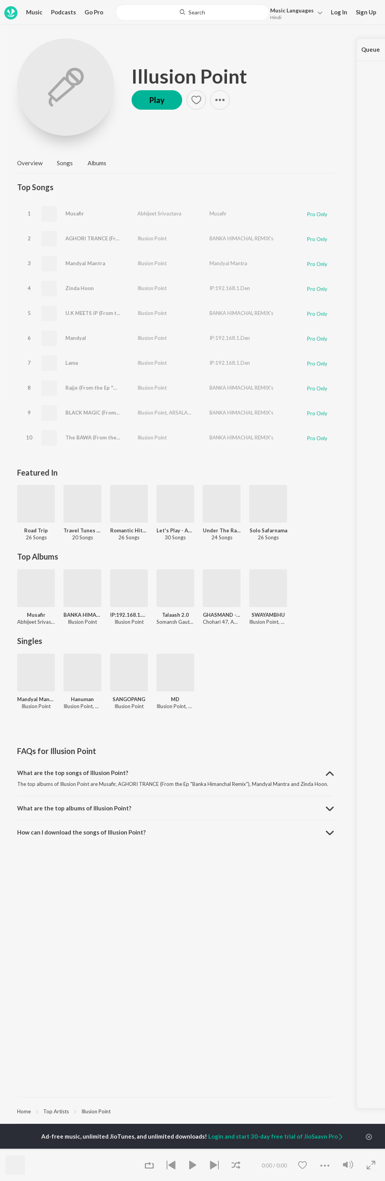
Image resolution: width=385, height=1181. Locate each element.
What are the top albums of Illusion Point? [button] (74, 808)
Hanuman (82, 699)
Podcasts (63, 12)
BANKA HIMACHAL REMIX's (241, 238)
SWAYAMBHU (268, 615)
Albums (97, 162)
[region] (175, 1111)
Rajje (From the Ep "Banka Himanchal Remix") (120, 388)
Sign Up (366, 12)
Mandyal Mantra (85, 263)
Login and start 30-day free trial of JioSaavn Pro (276, 1136)
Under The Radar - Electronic (222, 530)
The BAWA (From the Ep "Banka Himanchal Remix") (127, 437)
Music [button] (34, 12)
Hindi (275, 17)
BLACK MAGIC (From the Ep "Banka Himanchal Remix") (131, 412)
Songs (65, 162)
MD (175, 699)
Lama (71, 363)
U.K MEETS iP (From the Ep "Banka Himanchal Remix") (130, 313)
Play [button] (157, 100)
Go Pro (93, 12)
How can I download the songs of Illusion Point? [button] (81, 832)
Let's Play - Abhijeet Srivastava (175, 530)
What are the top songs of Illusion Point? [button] (72, 772)
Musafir (74, 213)
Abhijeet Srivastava (159, 213)
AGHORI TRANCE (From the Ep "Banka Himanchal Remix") (135, 238)
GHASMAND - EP (222, 615)
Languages (292, 10)
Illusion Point (189, 76)
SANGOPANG (129, 699)
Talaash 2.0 (175, 615)
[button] (294, 13)
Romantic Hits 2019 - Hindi (129, 530)
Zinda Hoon (79, 288)
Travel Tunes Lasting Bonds (82, 530)
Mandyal (75, 338)
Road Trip (36, 530)
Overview (29, 162)
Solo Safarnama (268, 530)
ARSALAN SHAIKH (189, 412)
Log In (339, 12)
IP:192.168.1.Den (229, 288)
